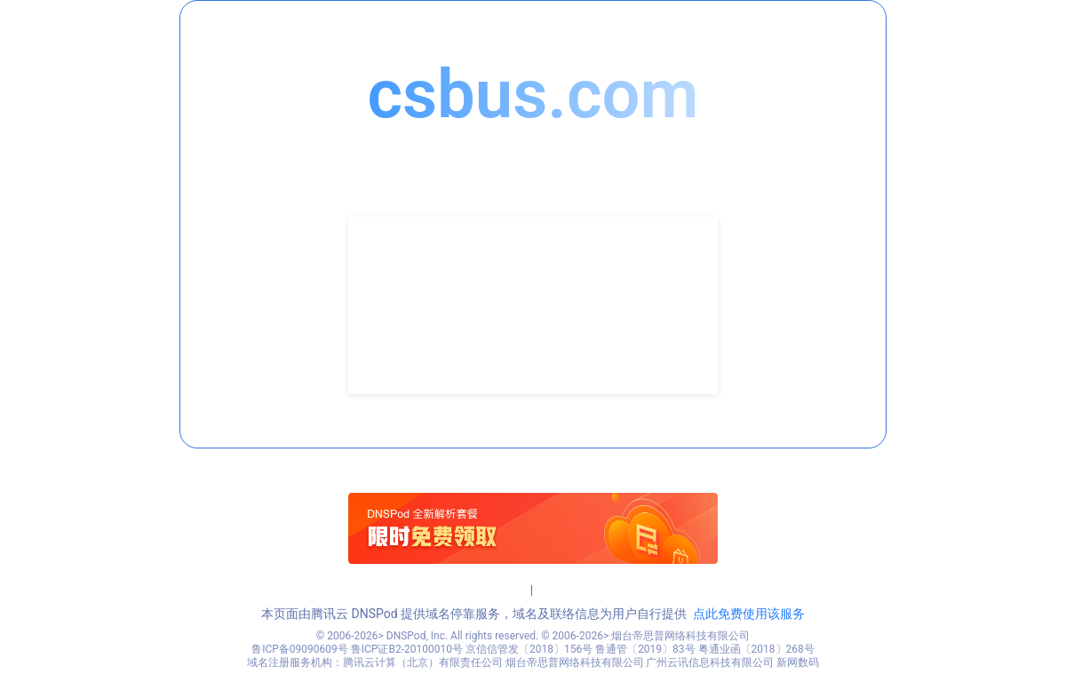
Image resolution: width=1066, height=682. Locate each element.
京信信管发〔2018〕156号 (529, 649)
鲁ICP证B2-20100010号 (407, 649)
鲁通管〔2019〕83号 (645, 649)
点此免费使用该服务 (749, 614)
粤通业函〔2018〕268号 (756, 649)
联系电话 (401, 305)
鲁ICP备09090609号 (299, 649)
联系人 (395, 279)
